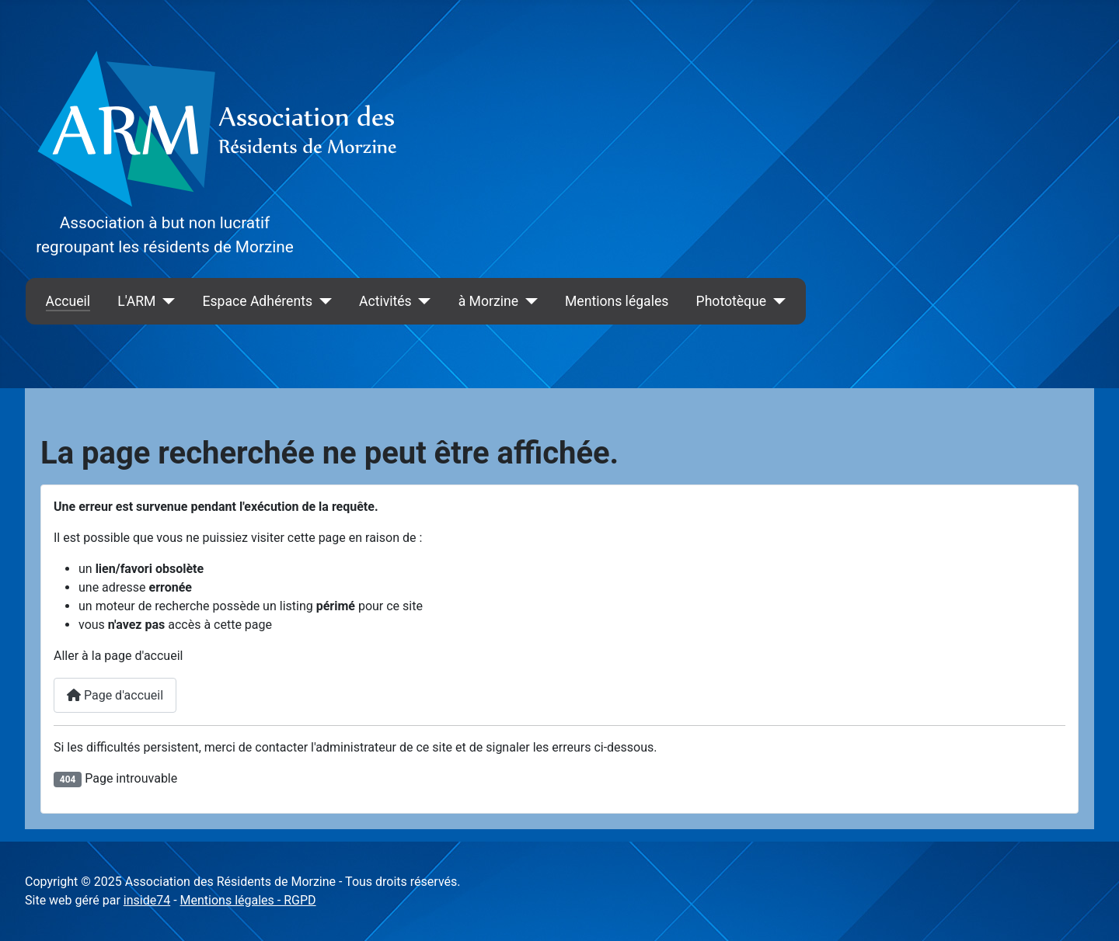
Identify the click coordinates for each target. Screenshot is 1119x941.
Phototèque (731, 301)
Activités (385, 301)
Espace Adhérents (257, 301)
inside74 (147, 900)
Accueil (68, 301)
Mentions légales (616, 301)
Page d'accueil (115, 695)
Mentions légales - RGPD (248, 900)
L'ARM (136, 301)
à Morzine (488, 301)
